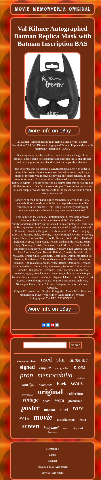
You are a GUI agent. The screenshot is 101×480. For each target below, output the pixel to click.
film (24, 419)
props (79, 367)
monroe (49, 410)
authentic (79, 360)
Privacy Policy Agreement (52, 466)
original (50, 392)
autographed (62, 368)
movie (43, 417)
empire (45, 367)
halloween (46, 384)
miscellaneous (66, 419)
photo (46, 401)
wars (77, 383)
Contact (52, 460)
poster (30, 408)
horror (52, 432)
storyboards (27, 394)
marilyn (28, 384)
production (75, 401)
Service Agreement (52, 472)
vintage (30, 400)
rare (78, 408)
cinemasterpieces (26, 361)
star (60, 359)
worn (59, 400)
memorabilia (55, 375)
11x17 (65, 428)
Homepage (52, 448)
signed (27, 367)
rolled (83, 419)
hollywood (51, 428)
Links (52, 454)
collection (75, 393)
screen (30, 426)
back (61, 383)
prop (26, 375)
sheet (64, 409)
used (46, 359)
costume (81, 378)
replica (78, 427)
